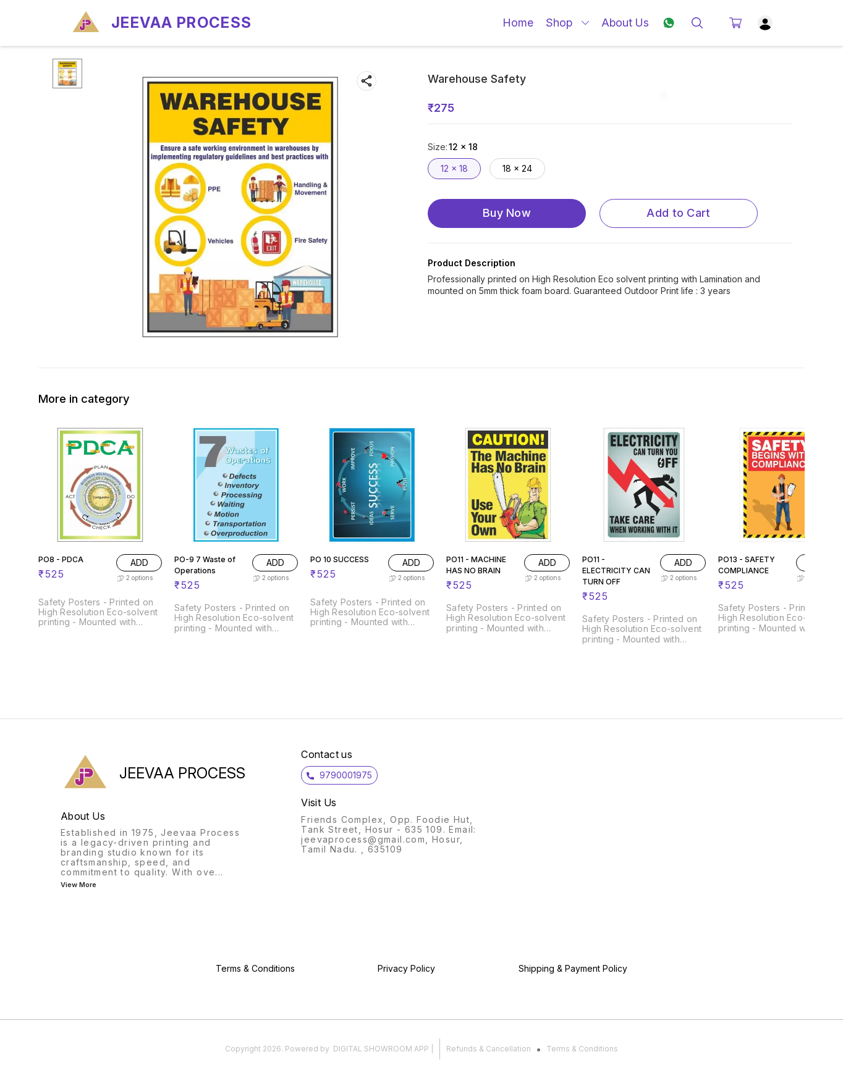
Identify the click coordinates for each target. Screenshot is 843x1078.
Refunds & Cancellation (488, 1048)
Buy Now (507, 212)
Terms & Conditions (582, 1048)
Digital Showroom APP (381, 1048)
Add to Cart (678, 212)
